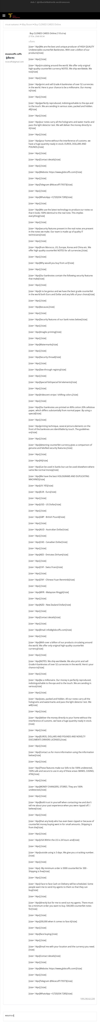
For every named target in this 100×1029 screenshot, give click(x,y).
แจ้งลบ (32, 41)
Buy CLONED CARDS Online (47, 24)
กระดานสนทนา (12, 24)
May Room (27, 24)
